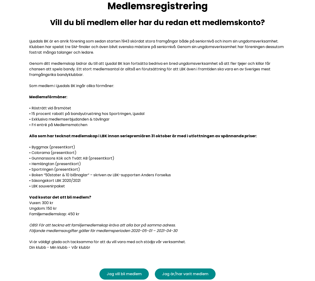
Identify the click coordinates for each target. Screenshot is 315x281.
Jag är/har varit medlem (185, 274)
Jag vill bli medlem (124, 274)
